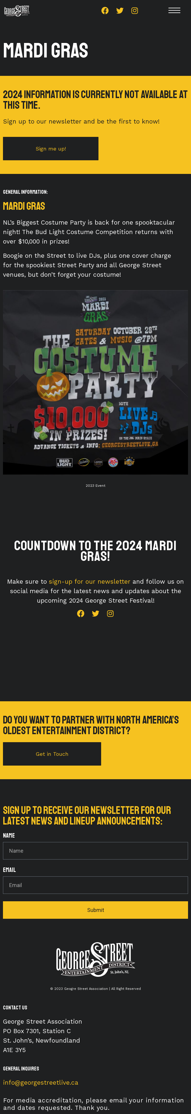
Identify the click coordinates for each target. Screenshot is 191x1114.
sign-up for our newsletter (89, 581)
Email (9, 870)
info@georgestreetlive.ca (40, 1082)
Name (9, 836)
